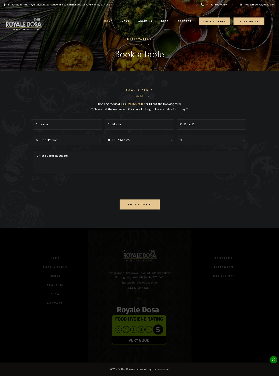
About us (54, 285)
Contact (185, 21)
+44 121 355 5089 (214, 4)
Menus (54, 276)
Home (108, 21)
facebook (225, 257)
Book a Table (54, 267)
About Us (145, 21)
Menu (125, 21)
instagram (224, 267)
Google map (225, 276)
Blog (165, 21)
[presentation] (60, 187)
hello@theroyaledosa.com (257, 4)
